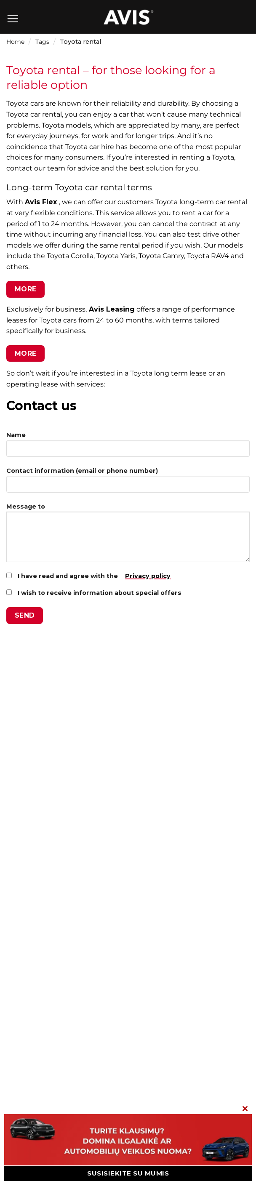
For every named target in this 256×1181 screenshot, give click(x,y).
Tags (42, 41)
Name (128, 447)
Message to (128, 536)
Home (15, 41)
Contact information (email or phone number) (128, 483)
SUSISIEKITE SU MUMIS (128, 1173)
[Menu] (12, 18)
